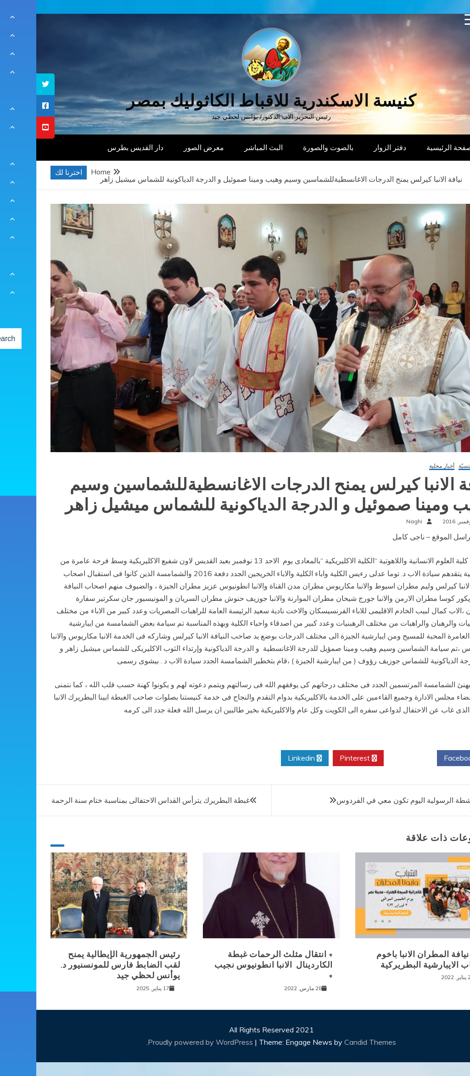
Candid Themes (334, 1042)
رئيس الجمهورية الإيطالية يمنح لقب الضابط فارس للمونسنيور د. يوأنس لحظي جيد (84, 965)
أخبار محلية (405, 466)
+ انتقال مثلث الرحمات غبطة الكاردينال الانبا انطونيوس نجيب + (237, 965)
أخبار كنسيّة (435, 466)
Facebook (427, 758)
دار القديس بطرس (99, 147)
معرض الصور (167, 147)
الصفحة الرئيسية (415, 147)
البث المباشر (227, 147)
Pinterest (322, 758)
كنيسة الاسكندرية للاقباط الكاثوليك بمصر (235, 101)
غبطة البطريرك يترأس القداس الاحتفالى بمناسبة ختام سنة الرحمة (114, 800)
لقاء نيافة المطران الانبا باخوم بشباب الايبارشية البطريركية (394, 959)
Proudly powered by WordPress (165, 1042)
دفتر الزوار (353, 147)
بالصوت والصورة (292, 147)
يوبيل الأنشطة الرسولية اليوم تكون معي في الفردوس (380, 800)
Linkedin (268, 758)
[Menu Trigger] (434, 19)
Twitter (374, 758)
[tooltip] (9, 84)
